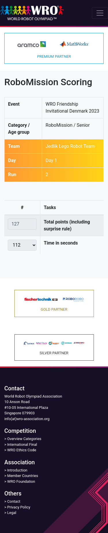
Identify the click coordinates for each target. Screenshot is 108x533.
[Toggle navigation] (100, 13)
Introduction (17, 470)
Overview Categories (24, 439)
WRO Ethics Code (21, 450)
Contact (13, 501)
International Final (22, 444)
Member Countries (22, 476)
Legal (11, 512)
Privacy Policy (18, 507)
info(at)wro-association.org (27, 419)
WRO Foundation (21, 481)
